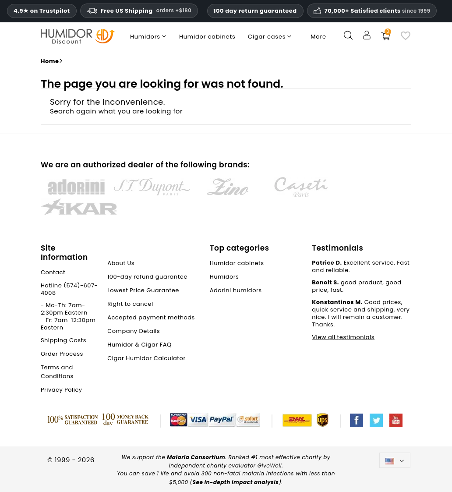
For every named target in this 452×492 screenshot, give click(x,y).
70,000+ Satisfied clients (378, 11)
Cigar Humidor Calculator (146, 358)
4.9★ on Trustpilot (42, 11)
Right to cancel (130, 304)
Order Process (62, 354)
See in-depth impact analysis (236, 482)
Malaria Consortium (196, 457)
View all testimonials (343, 337)
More (318, 36)
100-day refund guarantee (147, 277)
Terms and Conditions (57, 371)
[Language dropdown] (394, 460)
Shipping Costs (63, 340)
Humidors (224, 277)
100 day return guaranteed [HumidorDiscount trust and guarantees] (255, 11)
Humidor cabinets (237, 263)
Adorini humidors (236, 290)
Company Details (133, 331)
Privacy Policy (61, 390)
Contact (53, 272)
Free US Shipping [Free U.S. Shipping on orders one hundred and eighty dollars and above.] (139, 11)
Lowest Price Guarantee (143, 290)
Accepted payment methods (151, 317)
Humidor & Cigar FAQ (139, 344)
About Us (120, 263)
